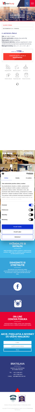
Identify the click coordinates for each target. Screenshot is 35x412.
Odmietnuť (17, 237)
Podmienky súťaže (26, 405)
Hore (17, 390)
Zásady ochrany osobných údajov (12, 405)
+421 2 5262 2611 (17, 372)
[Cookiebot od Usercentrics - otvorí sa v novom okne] (26, 174)
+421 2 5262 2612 (17, 374)
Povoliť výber (17, 232)
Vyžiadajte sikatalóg (17, 245)
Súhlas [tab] (6, 178)
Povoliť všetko (17, 226)
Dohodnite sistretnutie (17, 264)
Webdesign (30, 408)
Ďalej (17, 350)
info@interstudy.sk (19, 376)
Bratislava (17, 363)
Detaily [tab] (17, 178)
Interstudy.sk (15, 408)
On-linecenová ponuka (17, 318)
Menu (32, 3)
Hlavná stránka (7, 25)
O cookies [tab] (29, 178)
